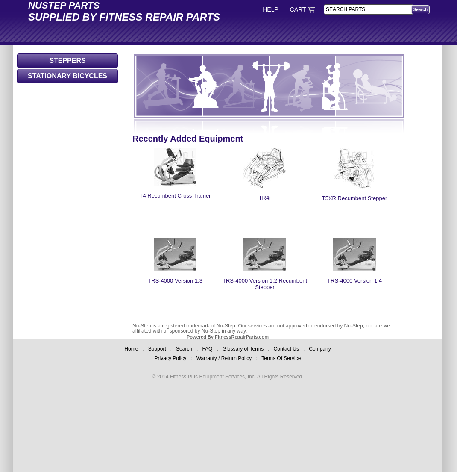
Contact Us (286, 349)
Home (131, 349)
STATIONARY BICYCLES (67, 76)
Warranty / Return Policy (224, 358)
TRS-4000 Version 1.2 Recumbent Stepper (265, 278)
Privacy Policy (171, 358)
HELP (270, 9)
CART (303, 9)
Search (184, 349)
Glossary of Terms (243, 349)
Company (320, 349)
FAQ (207, 349)
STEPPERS (67, 60)
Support (157, 349)
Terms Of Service (281, 358)
